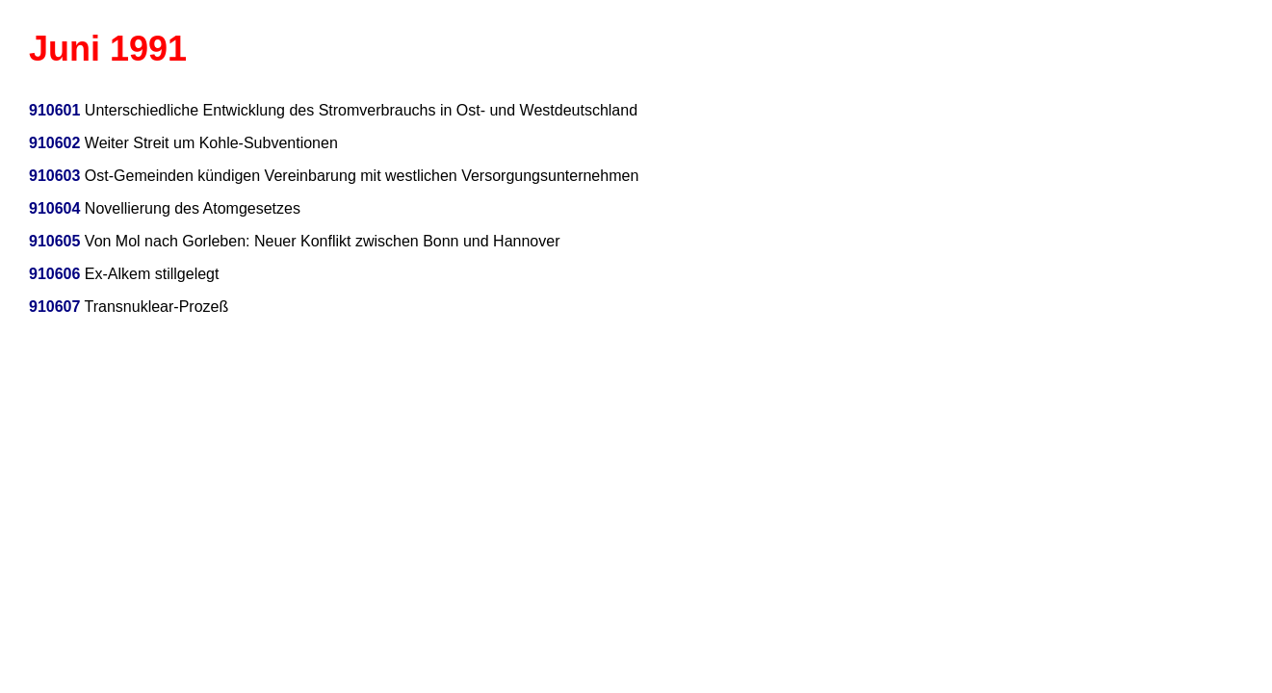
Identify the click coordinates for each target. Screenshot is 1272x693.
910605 (54, 241)
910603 (54, 175)
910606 (54, 274)
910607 (54, 306)
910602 (54, 143)
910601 (54, 110)
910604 (54, 208)
